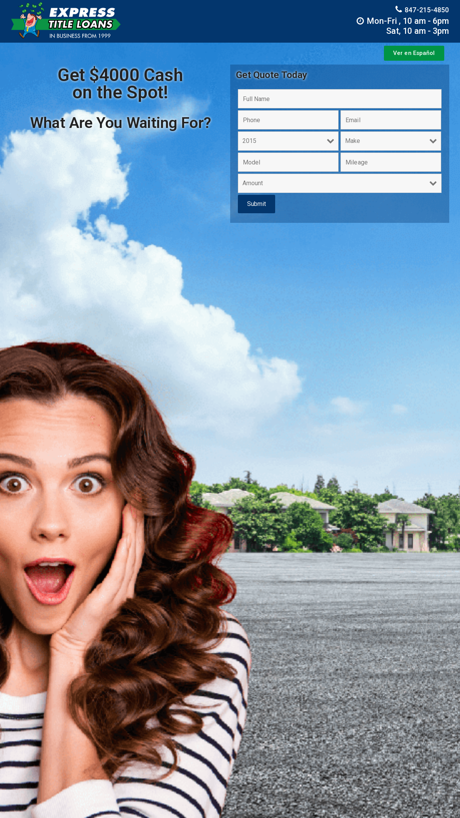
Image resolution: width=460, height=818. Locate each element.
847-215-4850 (422, 9)
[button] (414, 53)
